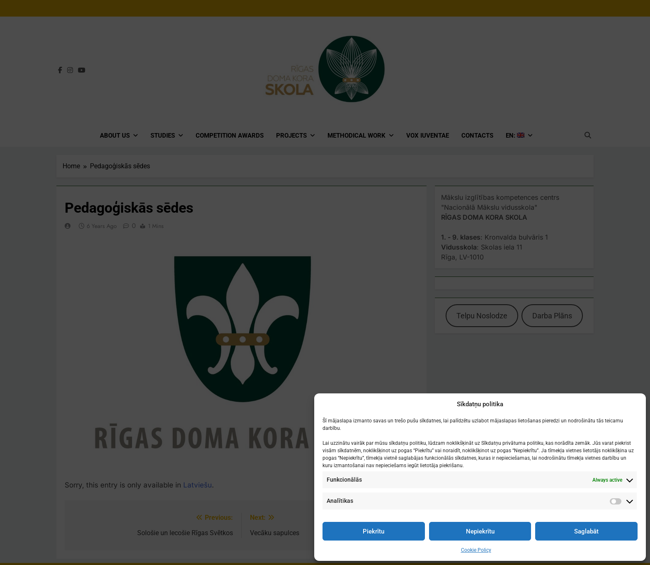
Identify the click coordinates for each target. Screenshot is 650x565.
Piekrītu (373, 531)
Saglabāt (586, 531)
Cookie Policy (476, 550)
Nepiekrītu (480, 531)
